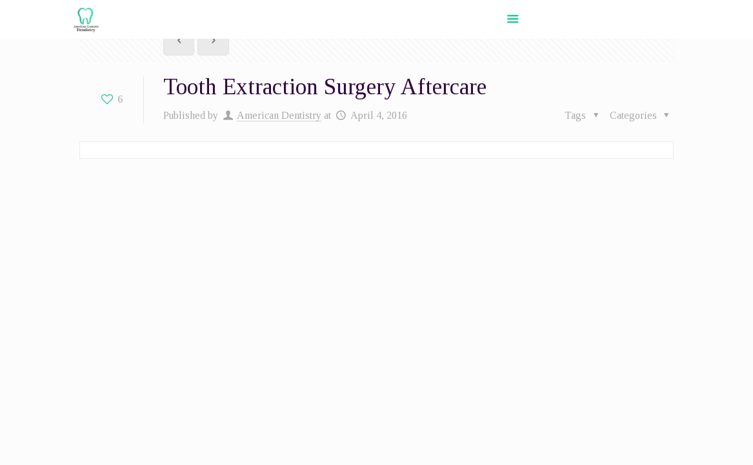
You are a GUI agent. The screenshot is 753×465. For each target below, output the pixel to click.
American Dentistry (279, 115)
